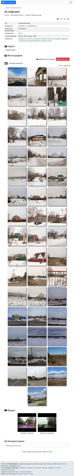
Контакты (30, 468)
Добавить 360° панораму (45, 59)
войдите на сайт (47, 452)
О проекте (22, 468)
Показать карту (10, 50)
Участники (37, 468)
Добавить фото (62, 59)
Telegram (29, 472)
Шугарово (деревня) (33, 41)
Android (19, 474)
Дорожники (22, 39)
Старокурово (23, 41)
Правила (51, 468)
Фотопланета (8, 2)
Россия (6, 15)
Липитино (30, 39)
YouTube (22, 472)
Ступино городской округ (33, 15)
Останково (56, 39)
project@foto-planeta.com (58, 464)
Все (6, 63)
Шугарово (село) (46, 41)
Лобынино (37, 39)
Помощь (44, 468)
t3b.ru (19, 466)
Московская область (17, 15)
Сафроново (64, 39)
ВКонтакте (15, 472)
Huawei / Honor (28, 474)
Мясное (49, 39)
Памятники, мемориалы (16, 63)
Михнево (44, 39)
